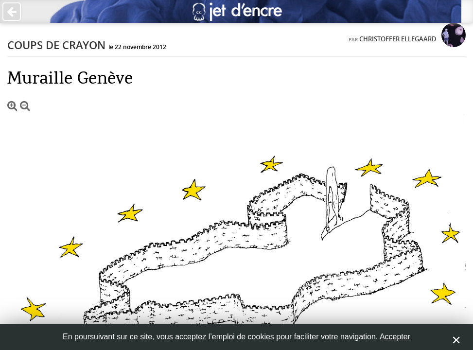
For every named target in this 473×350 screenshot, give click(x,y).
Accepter (395, 336)
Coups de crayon (56, 45)
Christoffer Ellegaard (398, 39)
